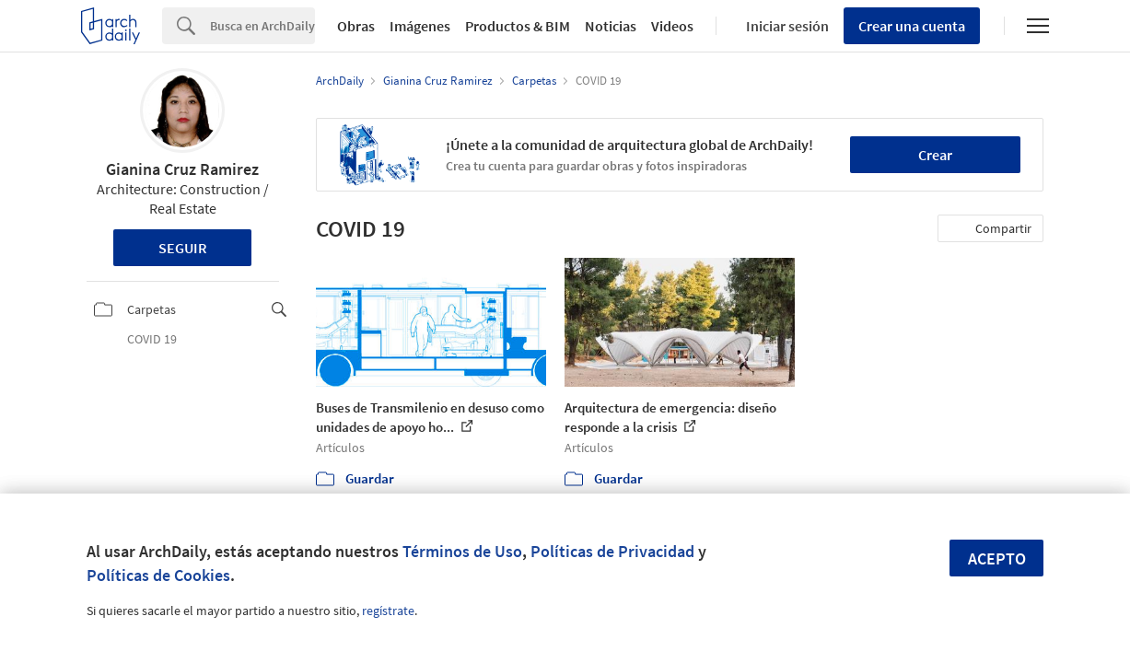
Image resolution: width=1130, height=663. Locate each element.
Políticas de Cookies (158, 575)
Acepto (997, 558)
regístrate (388, 610)
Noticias (610, 25)
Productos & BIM (517, 25)
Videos (672, 25)
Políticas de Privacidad (612, 551)
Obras (356, 25)
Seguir (182, 247)
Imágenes (420, 25)
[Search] (262, 25)
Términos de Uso (462, 551)
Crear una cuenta (911, 26)
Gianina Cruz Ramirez (182, 169)
